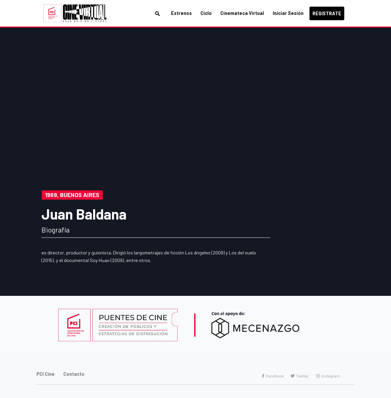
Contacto (73, 374)
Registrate (326, 13)
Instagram (328, 375)
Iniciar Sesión (288, 13)
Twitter (300, 375)
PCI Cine (45, 374)
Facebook (273, 375)
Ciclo (206, 13)
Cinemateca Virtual (242, 13)
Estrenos (181, 13)
